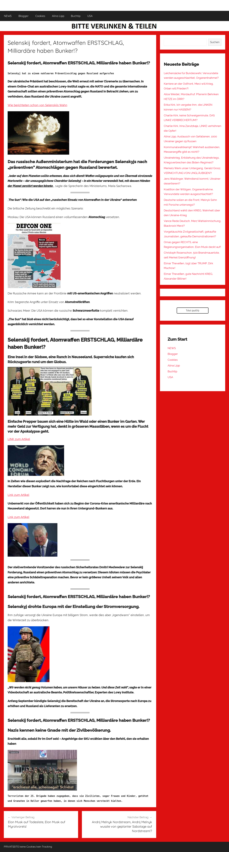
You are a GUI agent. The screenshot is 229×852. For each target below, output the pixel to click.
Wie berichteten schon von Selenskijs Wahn (37, 105)
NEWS (8, 16)
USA (90, 16)
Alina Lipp (58, 16)
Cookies (40, 16)
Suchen (214, 42)
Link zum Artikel (18, 495)
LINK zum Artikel (19, 439)
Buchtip (75, 16)
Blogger (23, 16)
